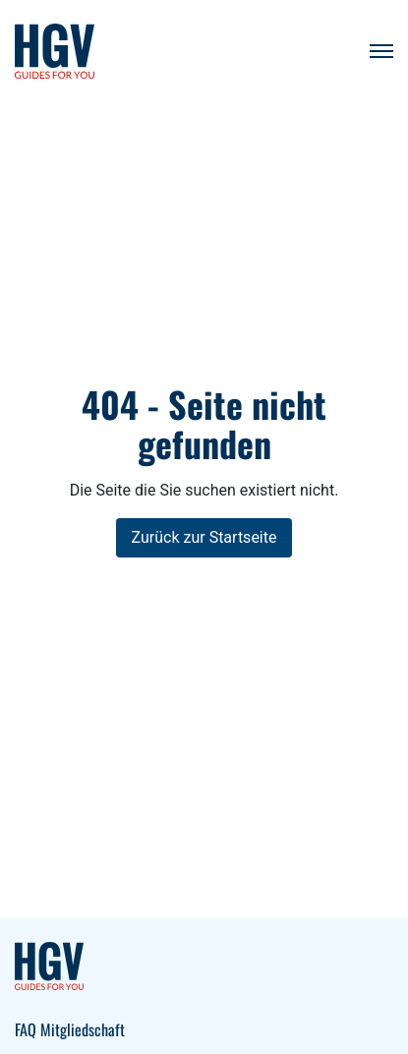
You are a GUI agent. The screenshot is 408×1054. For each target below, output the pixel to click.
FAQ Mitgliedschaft (70, 1029)
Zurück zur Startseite (204, 537)
